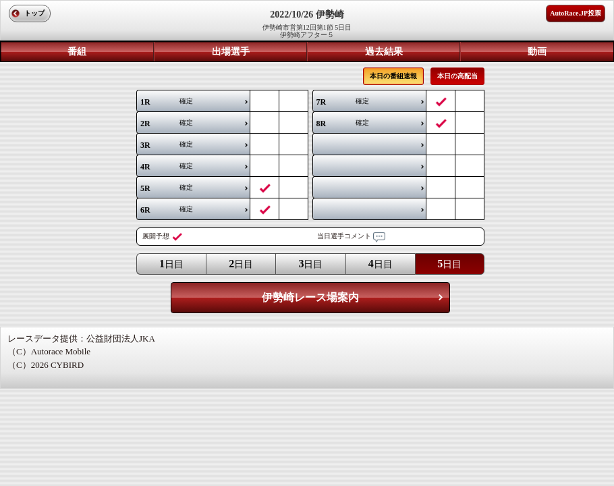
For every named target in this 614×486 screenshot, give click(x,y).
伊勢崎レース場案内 (310, 297)
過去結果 (384, 52)
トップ (34, 13)
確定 (166, 102)
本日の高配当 (457, 76)
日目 (171, 263)
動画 (537, 52)
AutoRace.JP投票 (575, 13)
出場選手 (231, 52)
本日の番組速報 (393, 76)
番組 (76, 52)
